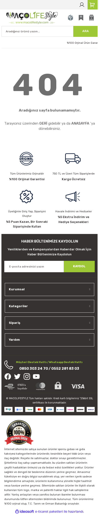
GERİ (43, 123)
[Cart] (93, 5)
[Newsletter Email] (49, 266)
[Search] (49, 31)
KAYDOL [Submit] (79, 266)
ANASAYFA (80, 123)
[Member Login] (82, 5)
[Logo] (32, 17)
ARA (85, 31)
